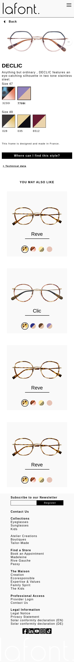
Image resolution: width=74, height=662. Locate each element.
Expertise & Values (25, 581)
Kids (14, 529)
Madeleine (19, 557)
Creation (17, 574)
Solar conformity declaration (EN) (37, 620)
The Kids (17, 588)
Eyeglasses (20, 522)
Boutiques (18, 539)
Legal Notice (20, 613)
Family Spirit (21, 585)
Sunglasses (20, 525)
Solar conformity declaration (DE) (37, 623)
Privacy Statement (25, 616)
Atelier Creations (24, 536)
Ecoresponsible (23, 578)
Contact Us (19, 602)
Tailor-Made (20, 542)
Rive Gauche (21, 560)
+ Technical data (14, 166)
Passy (15, 564)
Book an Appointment (27, 553)
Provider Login (22, 599)
